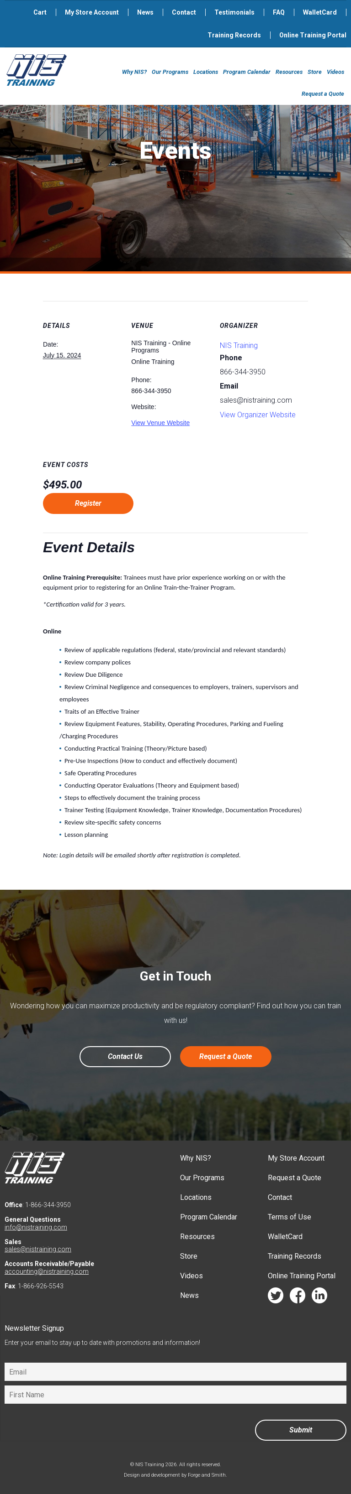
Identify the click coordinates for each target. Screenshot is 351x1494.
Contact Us (125, 1056)
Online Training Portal (312, 35)
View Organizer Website (258, 414)
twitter (275, 1297)
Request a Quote (323, 93)
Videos (335, 71)
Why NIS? (134, 71)
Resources (289, 71)
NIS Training (239, 345)
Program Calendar (247, 71)
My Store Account (92, 12)
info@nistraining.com (36, 1227)
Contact (184, 12)
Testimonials (234, 12)
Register (88, 503)
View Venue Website (160, 422)
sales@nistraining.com (38, 1249)
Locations (205, 71)
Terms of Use (289, 1217)
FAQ (279, 12)
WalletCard (320, 12)
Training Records (234, 35)
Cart (40, 12)
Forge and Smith (207, 1475)
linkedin (319, 1297)
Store (315, 71)
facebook (297, 1297)
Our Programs (170, 71)
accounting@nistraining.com (47, 1271)
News (145, 12)
